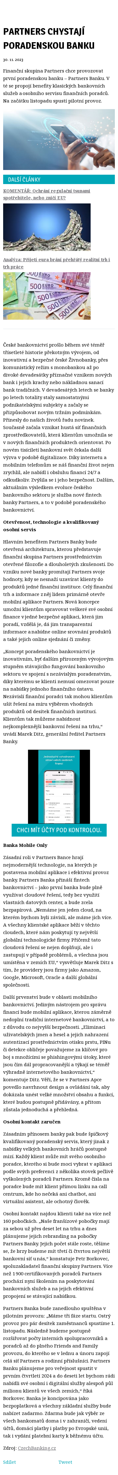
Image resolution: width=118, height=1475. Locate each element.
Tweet (65, 1462)
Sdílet (9, 1462)
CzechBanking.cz (37, 1448)
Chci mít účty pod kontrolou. (59, 830)
